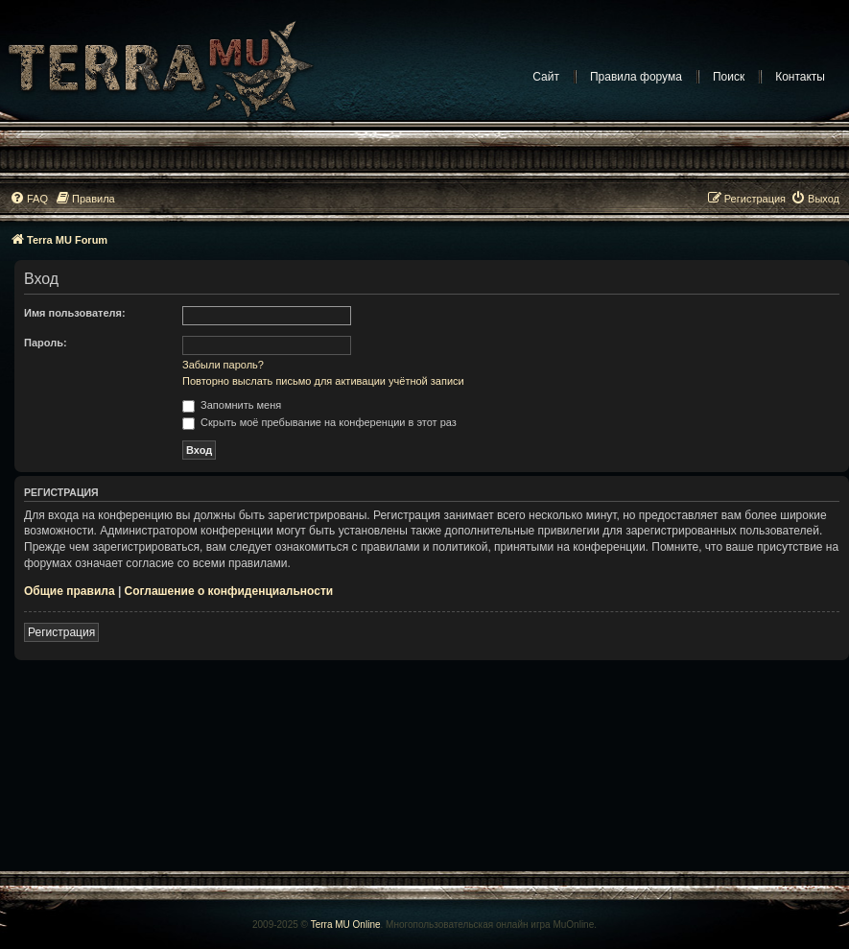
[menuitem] (29, 198)
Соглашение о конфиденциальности (229, 591)
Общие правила (69, 591)
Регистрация (61, 632)
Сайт (545, 76)
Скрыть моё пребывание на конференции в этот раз (319, 422)
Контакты (800, 76)
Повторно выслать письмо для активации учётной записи (323, 381)
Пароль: (45, 342)
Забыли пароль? (223, 364)
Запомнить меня (231, 405)
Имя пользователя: (75, 313)
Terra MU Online (346, 924)
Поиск (728, 76)
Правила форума (636, 76)
